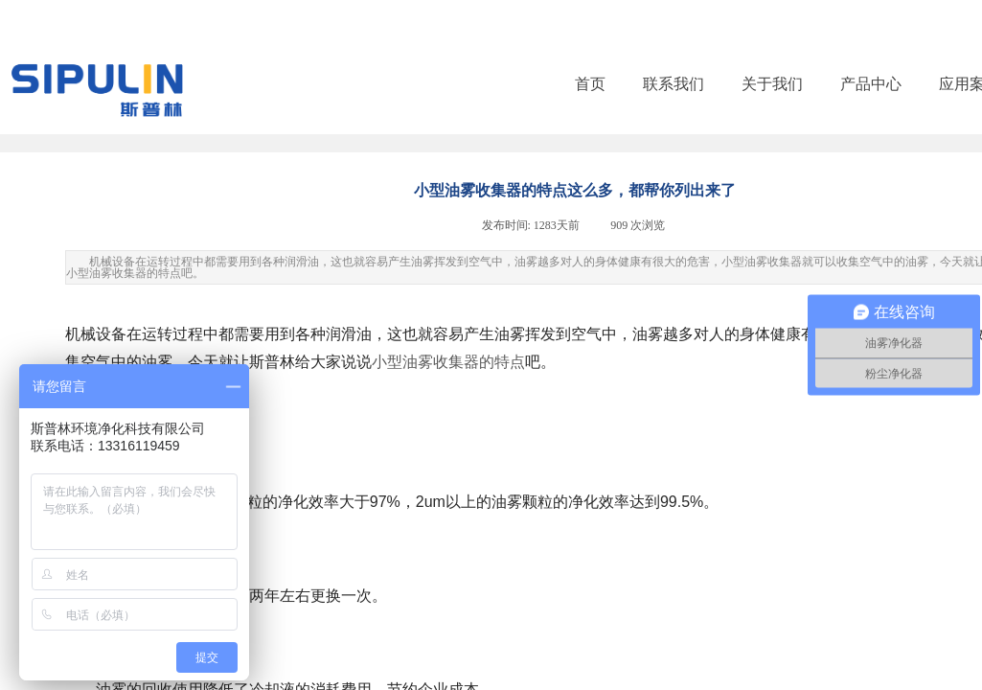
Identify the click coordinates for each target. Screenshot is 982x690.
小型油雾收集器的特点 (448, 362)
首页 (590, 84)
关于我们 (772, 84)
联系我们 (673, 84)
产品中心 (871, 84)
